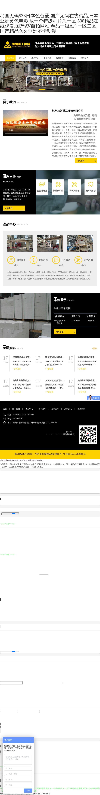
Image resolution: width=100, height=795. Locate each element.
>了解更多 (17, 369)
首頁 (5, 409)
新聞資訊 (72, 58)
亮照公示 (82, 454)
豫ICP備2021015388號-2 (23, 454)
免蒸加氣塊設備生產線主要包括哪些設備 (64, 380)
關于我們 (22, 58)
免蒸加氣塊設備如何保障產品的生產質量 (31, 380)
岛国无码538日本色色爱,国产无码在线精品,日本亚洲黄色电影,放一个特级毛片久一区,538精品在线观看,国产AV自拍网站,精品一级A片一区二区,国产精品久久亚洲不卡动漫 (49, 23)
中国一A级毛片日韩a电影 (40, 794)
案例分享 (47, 58)
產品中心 (35, 58)
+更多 (94, 348)
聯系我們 (84, 58)
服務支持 (59, 58)
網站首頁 (10, 58)
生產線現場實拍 (62, 308)
